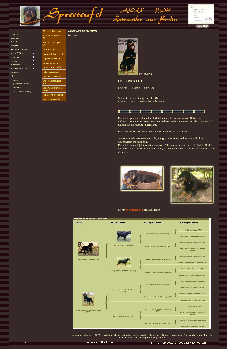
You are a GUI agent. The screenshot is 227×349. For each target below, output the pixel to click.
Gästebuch (16, 87)
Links (13, 76)
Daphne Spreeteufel (52, 58)
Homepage (16, 34)
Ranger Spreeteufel (52, 99)
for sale (14, 72)
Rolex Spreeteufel (51, 71)
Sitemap (161, 337)
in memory (176, 335)
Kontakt (14, 80)
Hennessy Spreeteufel (53, 94)
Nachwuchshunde (193, 335)
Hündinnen (154, 335)
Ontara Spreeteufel (51, 63)
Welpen (14, 45)
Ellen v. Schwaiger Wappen (51, 43)
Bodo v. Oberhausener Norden (53, 88)
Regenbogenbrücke (20, 83)
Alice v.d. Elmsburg (52, 31)
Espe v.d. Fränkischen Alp (53, 36)
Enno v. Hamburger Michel (52, 81)
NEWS (14, 41)
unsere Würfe (140, 335)
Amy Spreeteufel (51, 49)
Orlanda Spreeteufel (52, 67)
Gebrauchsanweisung (21, 91)
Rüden (165, 335)
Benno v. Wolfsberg (52, 76)
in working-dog (134, 209)
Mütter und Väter (19, 49)
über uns (15, 38)
